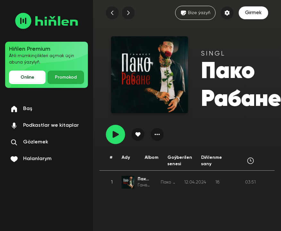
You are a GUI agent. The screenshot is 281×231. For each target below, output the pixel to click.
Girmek (253, 12)
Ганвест (146, 185)
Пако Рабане (175, 182)
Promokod (66, 77)
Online (27, 77)
